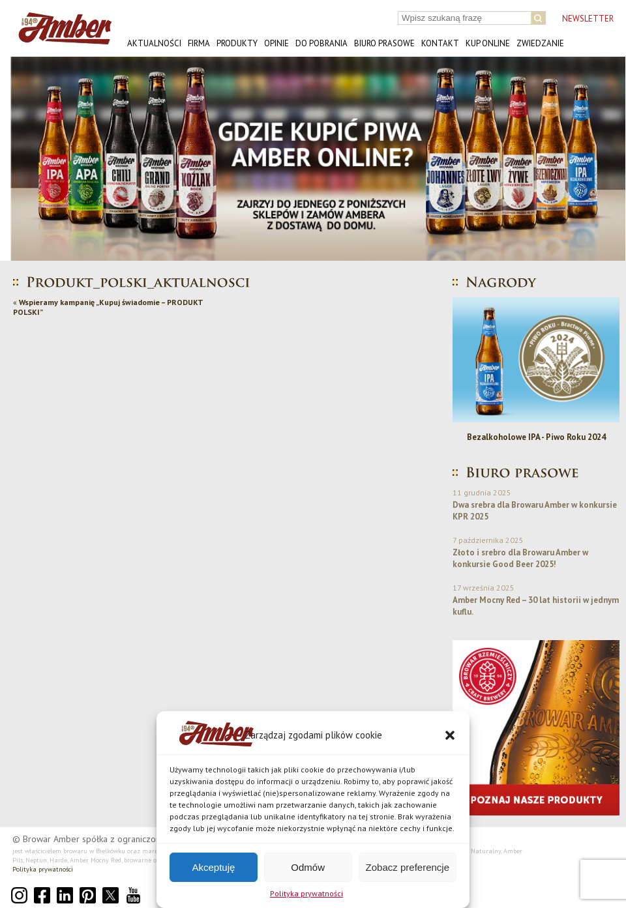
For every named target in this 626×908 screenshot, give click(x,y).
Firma (199, 43)
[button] (449, 735)
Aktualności (154, 43)
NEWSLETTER (588, 18)
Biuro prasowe (384, 43)
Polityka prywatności (306, 893)
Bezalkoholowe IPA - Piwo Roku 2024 (536, 437)
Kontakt (440, 43)
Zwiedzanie (540, 43)
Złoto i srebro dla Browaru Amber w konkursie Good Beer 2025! (520, 558)
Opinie (276, 43)
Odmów (308, 867)
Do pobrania (321, 43)
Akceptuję (213, 867)
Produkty (237, 43)
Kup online (488, 43)
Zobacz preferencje (407, 867)
